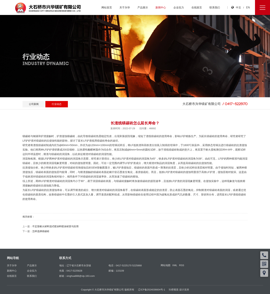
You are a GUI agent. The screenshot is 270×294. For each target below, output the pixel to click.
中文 (238, 7)
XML (174, 265)
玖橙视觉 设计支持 (179, 289)
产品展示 (142, 7)
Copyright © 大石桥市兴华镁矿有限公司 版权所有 (107, 289)
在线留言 (196, 7)
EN (248, 7)
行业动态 (57, 104)
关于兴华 (124, 7)
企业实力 (178, 7)
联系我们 (214, 7)
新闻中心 (160, 7)
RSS (181, 265)
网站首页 (106, 7)
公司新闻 (34, 104)
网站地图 (165, 265)
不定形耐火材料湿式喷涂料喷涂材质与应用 (55, 226)
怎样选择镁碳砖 (40, 231)
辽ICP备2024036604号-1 (151, 289)
